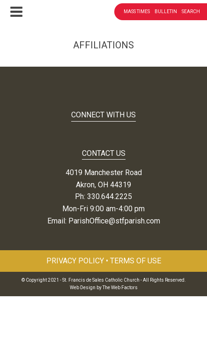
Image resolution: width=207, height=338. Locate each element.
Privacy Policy (75, 260)
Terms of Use (135, 260)
